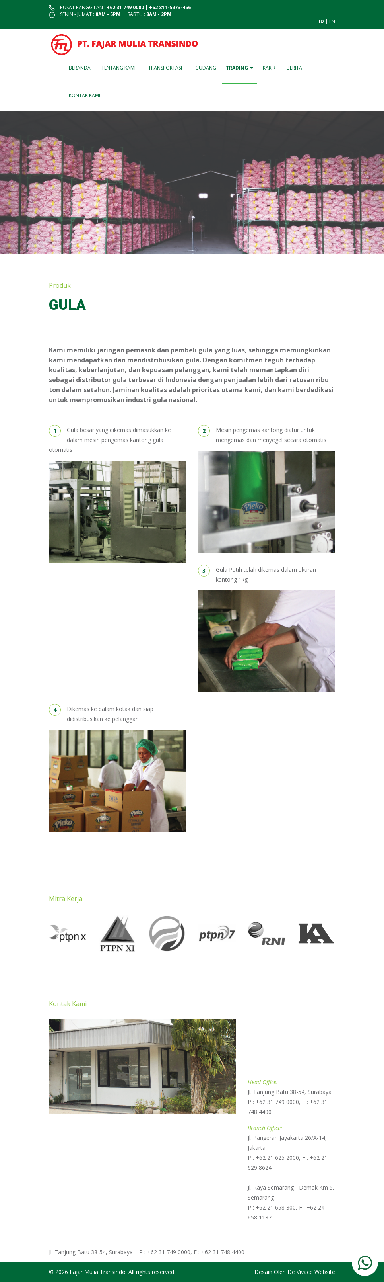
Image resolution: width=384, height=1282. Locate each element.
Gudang (205, 67)
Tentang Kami (118, 67)
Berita (294, 67)
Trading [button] (239, 67)
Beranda (80, 67)
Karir (269, 67)
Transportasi (165, 67)
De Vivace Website (311, 1272)
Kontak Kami (84, 95)
